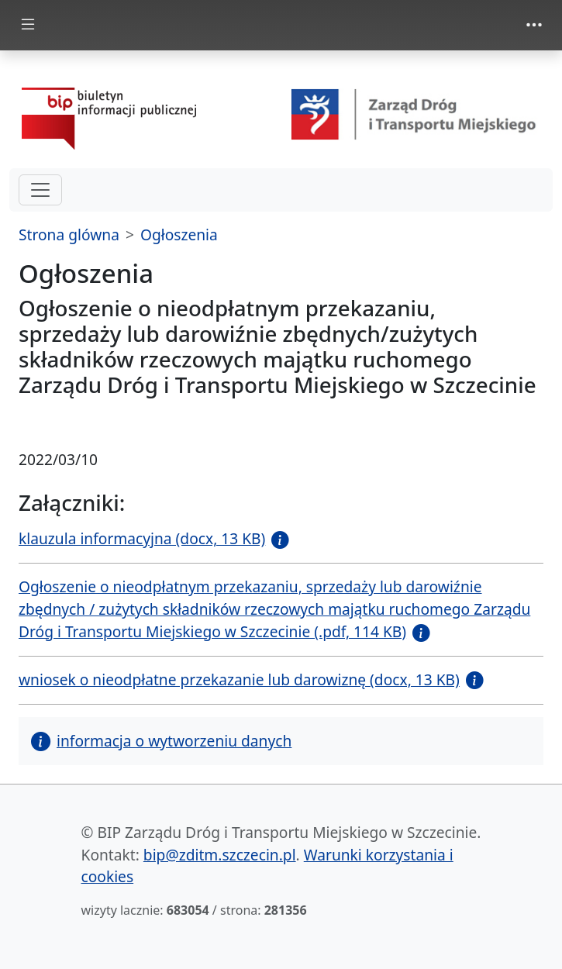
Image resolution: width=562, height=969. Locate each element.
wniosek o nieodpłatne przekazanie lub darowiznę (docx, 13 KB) (239, 679)
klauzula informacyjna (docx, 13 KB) (142, 538)
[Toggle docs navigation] (27, 25)
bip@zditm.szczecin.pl (219, 854)
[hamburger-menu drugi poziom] (40, 189)
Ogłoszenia (179, 234)
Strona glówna (69, 234)
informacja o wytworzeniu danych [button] (161, 740)
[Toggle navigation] (534, 24)
